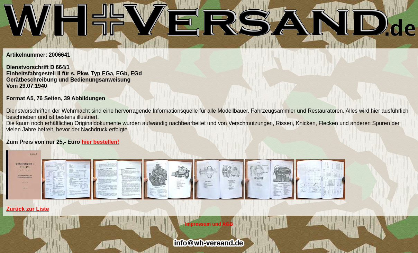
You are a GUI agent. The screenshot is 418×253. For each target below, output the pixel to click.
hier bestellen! (100, 142)
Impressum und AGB (209, 224)
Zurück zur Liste (27, 209)
